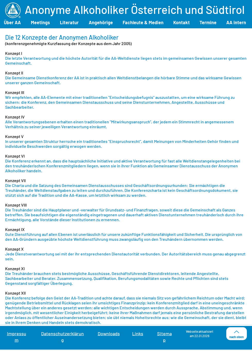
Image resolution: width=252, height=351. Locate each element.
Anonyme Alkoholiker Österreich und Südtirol (135, 9)
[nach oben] (236, 333)
